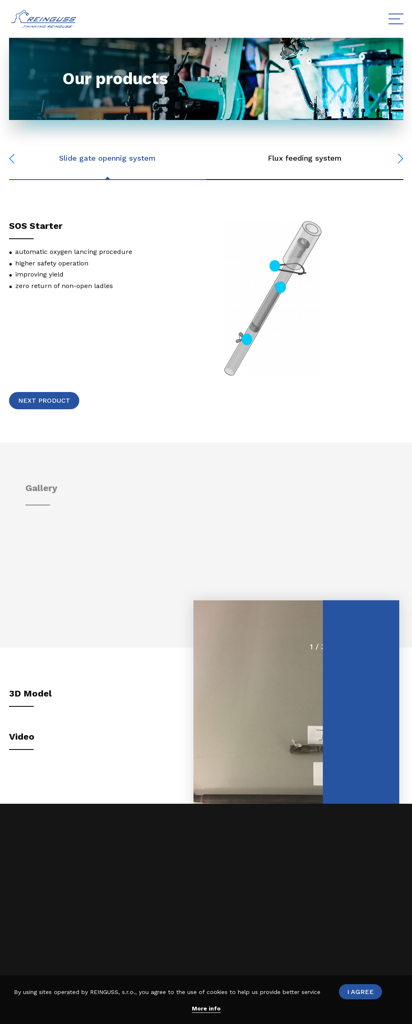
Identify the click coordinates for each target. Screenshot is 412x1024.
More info (206, 1008)
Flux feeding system (305, 158)
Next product (44, 400)
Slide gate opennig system (107, 158)
